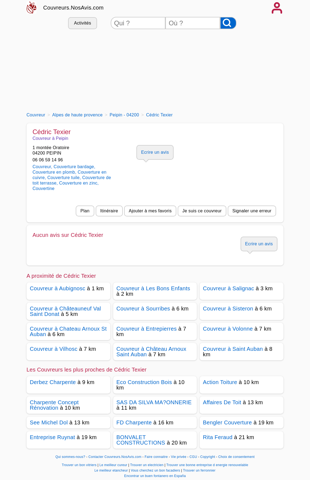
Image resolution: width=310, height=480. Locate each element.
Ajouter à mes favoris (150, 211)
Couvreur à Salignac (228, 288)
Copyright (208, 457)
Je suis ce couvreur (202, 211)
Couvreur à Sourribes (143, 309)
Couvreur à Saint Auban (233, 349)
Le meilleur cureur (114, 465)
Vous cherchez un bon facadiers (156, 470)
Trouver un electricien (147, 465)
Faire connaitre (156, 457)
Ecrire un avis (155, 152)
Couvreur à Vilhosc (53, 349)
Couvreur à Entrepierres (146, 329)
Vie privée (178, 457)
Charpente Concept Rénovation (54, 405)
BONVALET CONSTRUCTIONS (140, 440)
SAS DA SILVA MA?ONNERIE (154, 402)
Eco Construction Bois (144, 382)
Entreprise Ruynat (52, 437)
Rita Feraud (217, 437)
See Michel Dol (49, 422)
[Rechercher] (228, 23)
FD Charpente (134, 422)
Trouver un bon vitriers (80, 465)
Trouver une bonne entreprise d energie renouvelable (207, 465)
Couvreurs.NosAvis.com (73, 8)
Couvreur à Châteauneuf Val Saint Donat (65, 311)
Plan (84, 211)
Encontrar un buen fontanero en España (155, 476)
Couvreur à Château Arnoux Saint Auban (151, 351)
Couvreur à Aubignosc (57, 288)
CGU (193, 457)
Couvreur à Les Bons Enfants (153, 288)
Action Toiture (220, 382)
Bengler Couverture (227, 422)
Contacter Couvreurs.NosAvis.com (115, 457)
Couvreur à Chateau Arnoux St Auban (68, 331)
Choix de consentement (236, 457)
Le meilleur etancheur (112, 470)
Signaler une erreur (251, 211)
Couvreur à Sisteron (228, 309)
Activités (82, 23)
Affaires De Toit (222, 402)
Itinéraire (109, 211)
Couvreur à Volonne (228, 329)
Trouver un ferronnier (199, 470)
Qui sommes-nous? (70, 457)
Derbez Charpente (53, 382)
